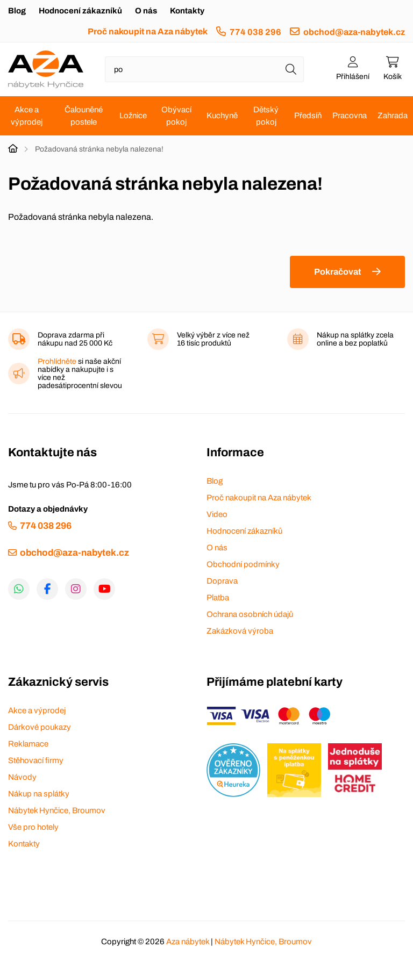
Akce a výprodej (26, 115)
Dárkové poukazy (39, 727)
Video (216, 514)
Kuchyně (222, 115)
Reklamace (28, 744)
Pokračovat (337, 271)
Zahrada (393, 115)
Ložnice (133, 115)
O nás (146, 10)
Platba (217, 597)
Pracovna (349, 115)
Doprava (222, 581)
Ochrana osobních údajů (249, 614)
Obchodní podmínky (243, 564)
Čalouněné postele (84, 115)
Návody (22, 777)
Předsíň (308, 115)
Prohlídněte (57, 361)
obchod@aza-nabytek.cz (354, 32)
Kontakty (187, 10)
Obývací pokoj (176, 115)
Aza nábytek (187, 941)
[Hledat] (291, 69)
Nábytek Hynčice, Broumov (56, 810)
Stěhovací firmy (35, 760)
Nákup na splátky (38, 793)
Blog (17, 10)
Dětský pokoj (266, 115)
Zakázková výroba (239, 631)
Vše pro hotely (33, 827)
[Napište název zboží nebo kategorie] (204, 69)
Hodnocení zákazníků (80, 10)
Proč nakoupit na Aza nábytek (148, 31)
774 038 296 (255, 32)
